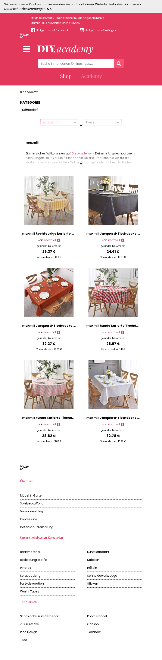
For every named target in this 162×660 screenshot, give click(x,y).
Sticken (92, 583)
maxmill (50, 240)
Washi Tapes (29, 591)
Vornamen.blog (31, 511)
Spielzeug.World (31, 503)
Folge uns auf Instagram (102, 30)
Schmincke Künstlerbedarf (40, 616)
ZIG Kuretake (29, 624)
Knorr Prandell (97, 616)
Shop (66, 76)
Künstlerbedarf (98, 552)
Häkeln (92, 568)
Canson (93, 624)
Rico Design (28, 632)
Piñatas (25, 568)
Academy (91, 76)
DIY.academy (29, 92)
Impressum (28, 519)
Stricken (93, 560)
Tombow (93, 632)
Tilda (23, 640)
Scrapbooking (30, 575)
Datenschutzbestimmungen (25, 9)
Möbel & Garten (32, 495)
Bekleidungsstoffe (33, 560)
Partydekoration (32, 583)
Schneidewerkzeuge (102, 575)
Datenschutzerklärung (36, 527)
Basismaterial (30, 552)
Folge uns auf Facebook (52, 30)
